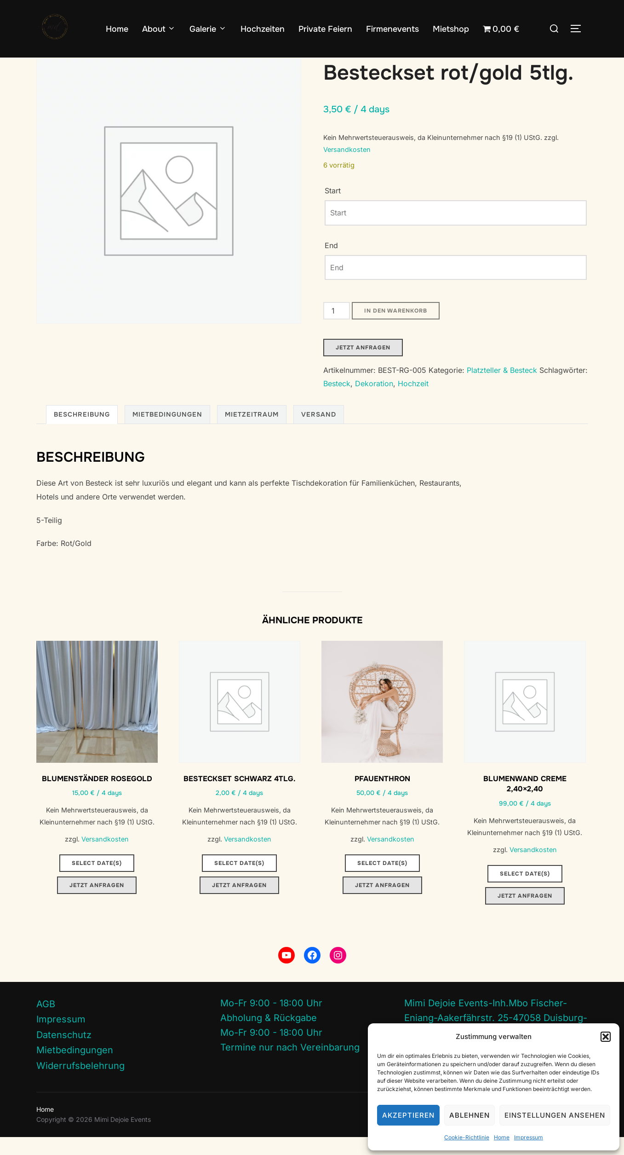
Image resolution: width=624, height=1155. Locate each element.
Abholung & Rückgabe (268, 1035)
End (331, 262)
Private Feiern (325, 29)
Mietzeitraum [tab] (252, 432)
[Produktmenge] (336, 328)
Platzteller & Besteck (90, 63)
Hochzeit (413, 401)
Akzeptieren (408, 1115)
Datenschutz (64, 1052)
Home (502, 1137)
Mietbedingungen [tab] (167, 432)
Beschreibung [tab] (82, 432)
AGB (45, 1021)
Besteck (336, 401)
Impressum (528, 1137)
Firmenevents (392, 29)
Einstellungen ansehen (554, 1115)
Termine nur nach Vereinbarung (290, 1065)
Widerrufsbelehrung (80, 1083)
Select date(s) (97, 881)
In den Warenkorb (395, 328)
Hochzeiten (262, 29)
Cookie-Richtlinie (466, 1137)
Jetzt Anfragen (363, 365)
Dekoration (374, 401)
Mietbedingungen (74, 1068)
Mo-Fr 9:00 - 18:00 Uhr (271, 1021)
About (159, 29)
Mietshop (451, 29)
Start (44, 63)
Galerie (208, 29)
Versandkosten (347, 167)
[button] (605, 1036)
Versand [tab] (318, 432)
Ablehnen (469, 1115)
